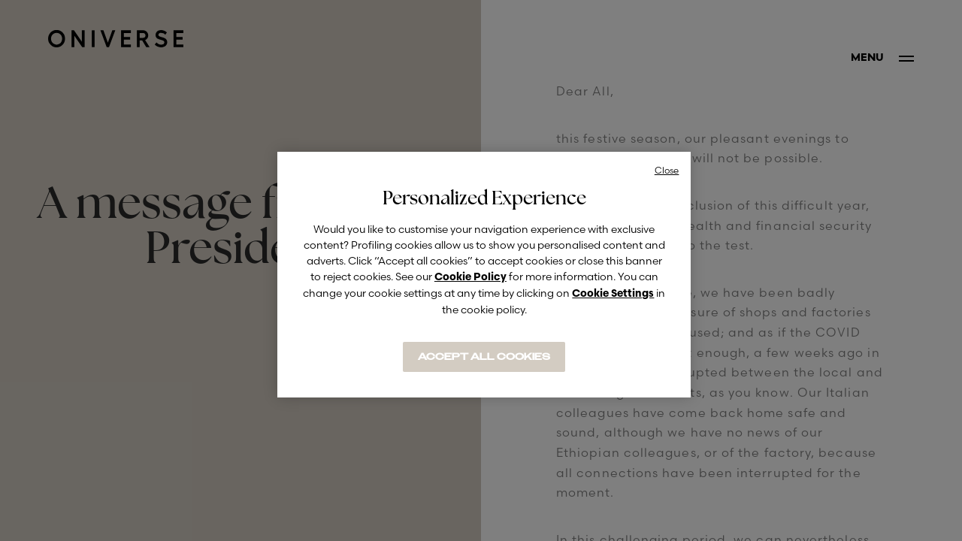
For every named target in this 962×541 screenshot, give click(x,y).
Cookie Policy (470, 277)
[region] (484, 274)
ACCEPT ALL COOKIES (484, 357)
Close (667, 170)
